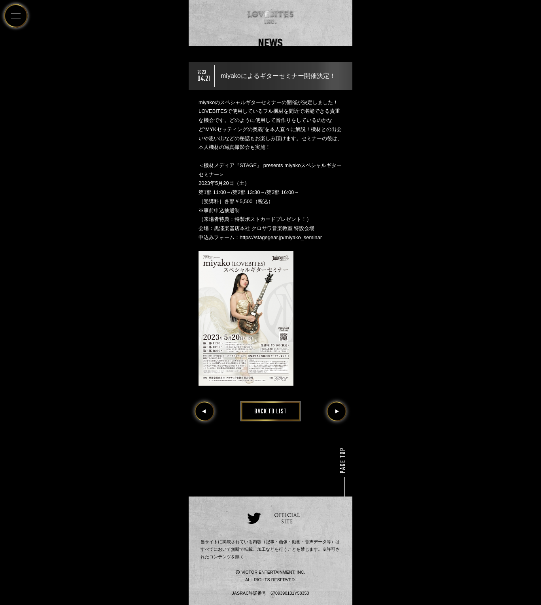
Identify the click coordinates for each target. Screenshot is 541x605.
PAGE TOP (343, 460)
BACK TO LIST (270, 412)
